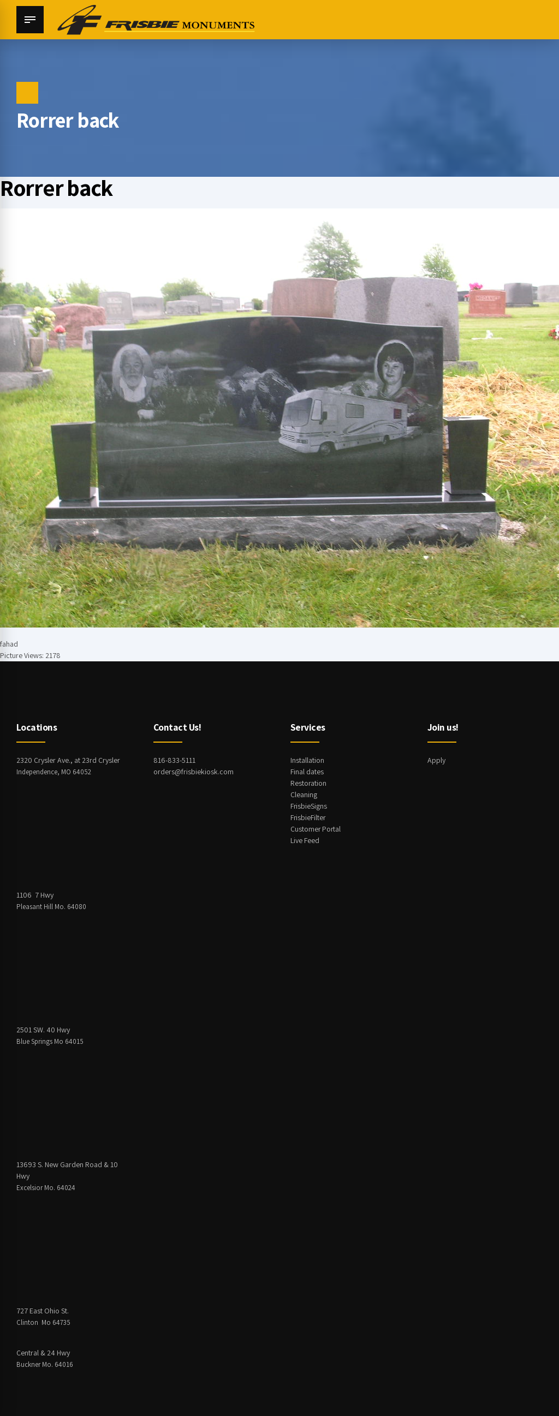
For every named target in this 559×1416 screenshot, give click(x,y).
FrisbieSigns (309, 806)
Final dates (307, 771)
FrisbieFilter (308, 817)
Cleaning (303, 794)
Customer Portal (316, 829)
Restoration (308, 783)
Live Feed (304, 840)
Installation (307, 760)
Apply (436, 760)
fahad (9, 644)
